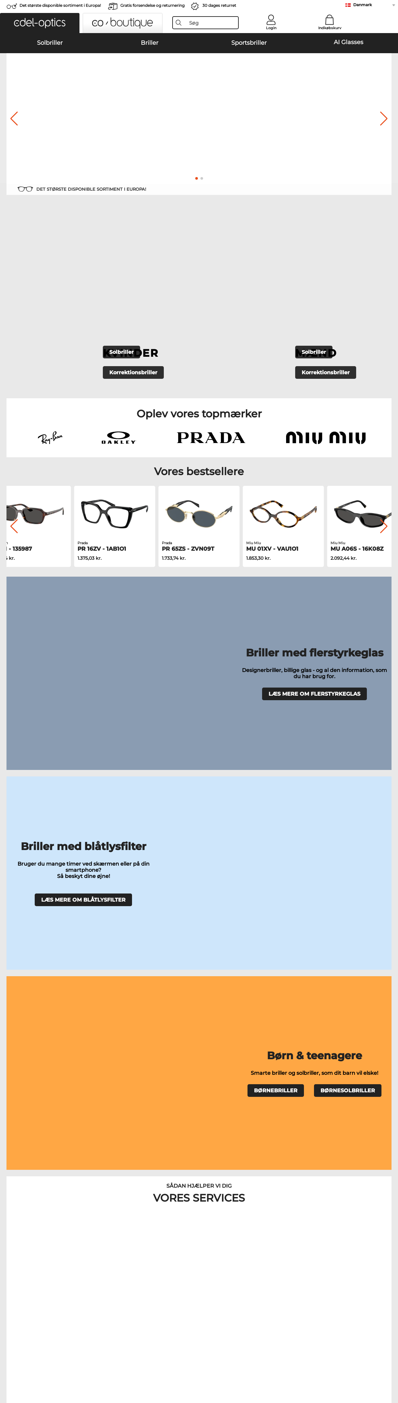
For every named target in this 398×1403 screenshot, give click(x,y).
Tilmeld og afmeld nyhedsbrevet (299, 1233)
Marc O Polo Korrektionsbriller (40, 1048)
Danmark (362, 4)
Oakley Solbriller (25, 977)
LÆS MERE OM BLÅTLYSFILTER (83, 607)
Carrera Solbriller (26, 993)
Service (142, 1215)
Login (271, 28)
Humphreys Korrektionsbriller (40, 1056)
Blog (269, 1241)
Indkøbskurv (329, 28)
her (183, 1140)
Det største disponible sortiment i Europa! (60, 5)
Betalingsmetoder (154, 1225)
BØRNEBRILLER (275, 677)
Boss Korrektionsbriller (224, 1048)
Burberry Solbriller (214, 985)
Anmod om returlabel (157, 1241)
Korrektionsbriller (133, 261)
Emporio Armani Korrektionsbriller (45, 1064)
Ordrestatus (276, 1249)
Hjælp (271, 1215)
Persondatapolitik (103, 1364)
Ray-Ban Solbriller (27, 970)
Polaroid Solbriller (214, 977)
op (389, 1364)
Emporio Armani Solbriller (223, 970)
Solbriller (121, 241)
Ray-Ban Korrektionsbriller (36, 1033)
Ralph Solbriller (211, 1001)
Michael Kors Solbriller (32, 1001)
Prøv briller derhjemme (148, 910)
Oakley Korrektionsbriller (35, 1040)
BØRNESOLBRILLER (347, 677)
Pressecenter (18, 1225)
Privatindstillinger (24, 1233)
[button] (39, 23)
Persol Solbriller (25, 985)
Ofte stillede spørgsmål (249, 910)
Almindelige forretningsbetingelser (43, 1364)
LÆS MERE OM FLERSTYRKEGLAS (314, 522)
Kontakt (13, 1241)
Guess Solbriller (212, 993)
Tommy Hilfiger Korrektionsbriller (236, 1056)
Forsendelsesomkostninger (163, 1233)
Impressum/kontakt (26, 1371)
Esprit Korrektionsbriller (226, 1064)
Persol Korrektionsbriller (226, 1040)
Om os (12, 1215)
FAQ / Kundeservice (285, 1225)
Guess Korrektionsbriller (226, 1033)
